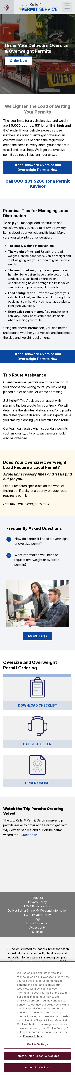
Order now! (29, 835)
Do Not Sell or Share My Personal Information (37, 910)
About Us (38, 897)
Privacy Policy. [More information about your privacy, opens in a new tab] (33, 1036)
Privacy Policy (37, 902)
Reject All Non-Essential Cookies (37, 1055)
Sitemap (37, 931)
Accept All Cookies (37, 1067)
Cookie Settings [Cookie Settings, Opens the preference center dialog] (37, 1044)
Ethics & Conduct (37, 923)
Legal (37, 919)
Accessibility (37, 927)
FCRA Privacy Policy (37, 906)
